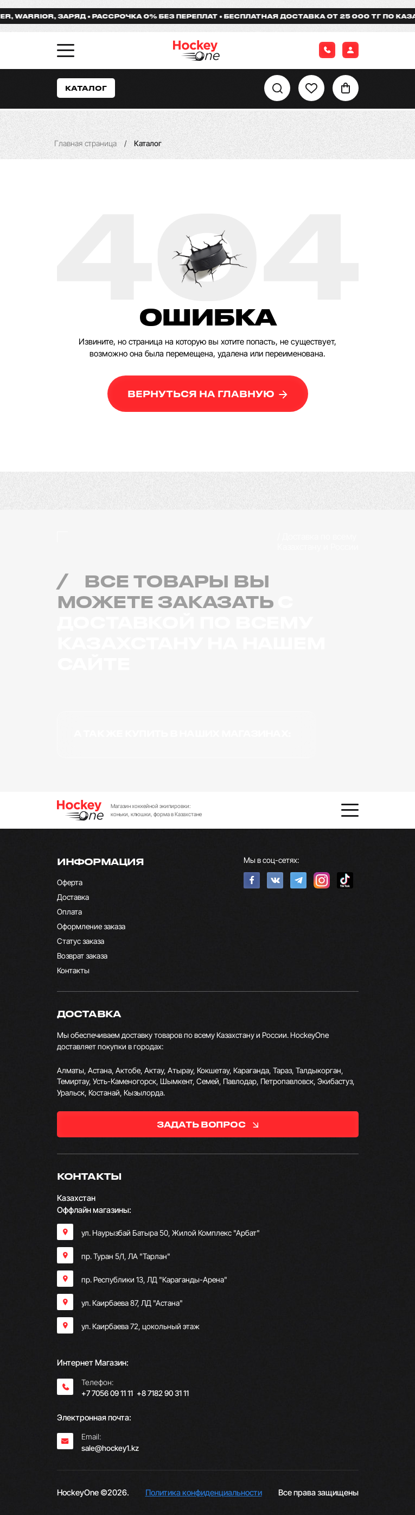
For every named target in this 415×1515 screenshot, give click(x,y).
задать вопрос (207, 1124)
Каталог (86, 88)
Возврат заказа (82, 955)
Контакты (73, 970)
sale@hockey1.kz (110, 1448)
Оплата (69, 911)
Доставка (73, 897)
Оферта (69, 882)
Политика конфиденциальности (203, 1492)
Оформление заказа (91, 926)
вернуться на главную (207, 394)
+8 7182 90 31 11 (163, 1393)
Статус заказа (80, 941)
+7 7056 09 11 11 (107, 1393)
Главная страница (85, 143)
